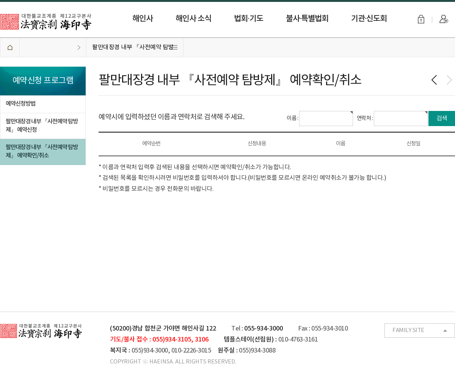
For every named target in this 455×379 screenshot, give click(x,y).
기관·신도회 (369, 18)
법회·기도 (248, 18)
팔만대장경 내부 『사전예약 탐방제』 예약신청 (42, 125)
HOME (9, 47)
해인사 (142, 18)
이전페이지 (434, 80)
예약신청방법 (20, 103)
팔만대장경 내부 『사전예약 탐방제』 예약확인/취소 (133, 50)
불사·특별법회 (307, 18)
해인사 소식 (193, 18)
